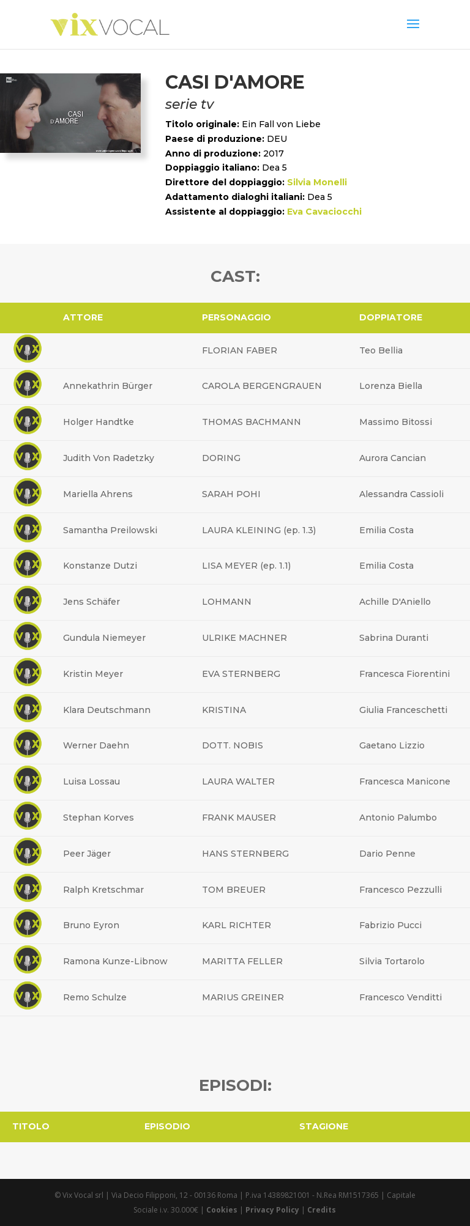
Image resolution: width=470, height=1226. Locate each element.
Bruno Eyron (91, 925)
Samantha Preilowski (110, 530)
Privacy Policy (272, 1210)
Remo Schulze (95, 997)
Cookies (221, 1210)
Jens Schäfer (91, 601)
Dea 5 (274, 167)
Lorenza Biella (390, 385)
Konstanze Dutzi (100, 565)
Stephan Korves (98, 817)
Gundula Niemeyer (104, 637)
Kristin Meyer (93, 673)
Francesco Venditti (400, 997)
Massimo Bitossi (395, 421)
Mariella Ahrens (98, 494)
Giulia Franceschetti (403, 709)
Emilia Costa (386, 530)
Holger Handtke (98, 421)
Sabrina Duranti (393, 637)
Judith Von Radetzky (108, 457)
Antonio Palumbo (398, 817)
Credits (321, 1210)
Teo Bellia (381, 350)
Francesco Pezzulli (400, 889)
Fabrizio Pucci (390, 925)
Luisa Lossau (91, 781)
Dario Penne (387, 853)
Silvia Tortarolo (392, 961)
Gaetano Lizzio (392, 745)
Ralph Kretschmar (103, 889)
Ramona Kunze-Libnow (115, 961)
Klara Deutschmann (107, 709)
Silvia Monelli (317, 182)
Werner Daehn (96, 745)
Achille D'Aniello (395, 601)
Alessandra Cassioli (401, 494)
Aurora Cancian (392, 457)
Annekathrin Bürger (107, 385)
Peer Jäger (87, 853)
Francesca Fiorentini (404, 673)
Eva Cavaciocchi (324, 211)
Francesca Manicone (404, 781)
